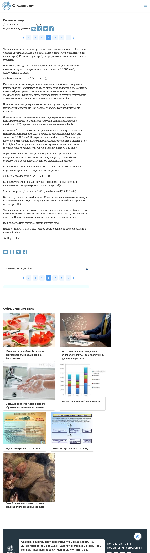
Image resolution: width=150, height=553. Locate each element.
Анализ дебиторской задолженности (82, 401)
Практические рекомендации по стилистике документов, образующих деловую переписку (83, 355)
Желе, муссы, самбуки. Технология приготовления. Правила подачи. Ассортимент (25, 355)
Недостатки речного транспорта (23, 448)
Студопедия (19, 5)
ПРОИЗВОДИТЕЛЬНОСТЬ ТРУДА (71, 448)
